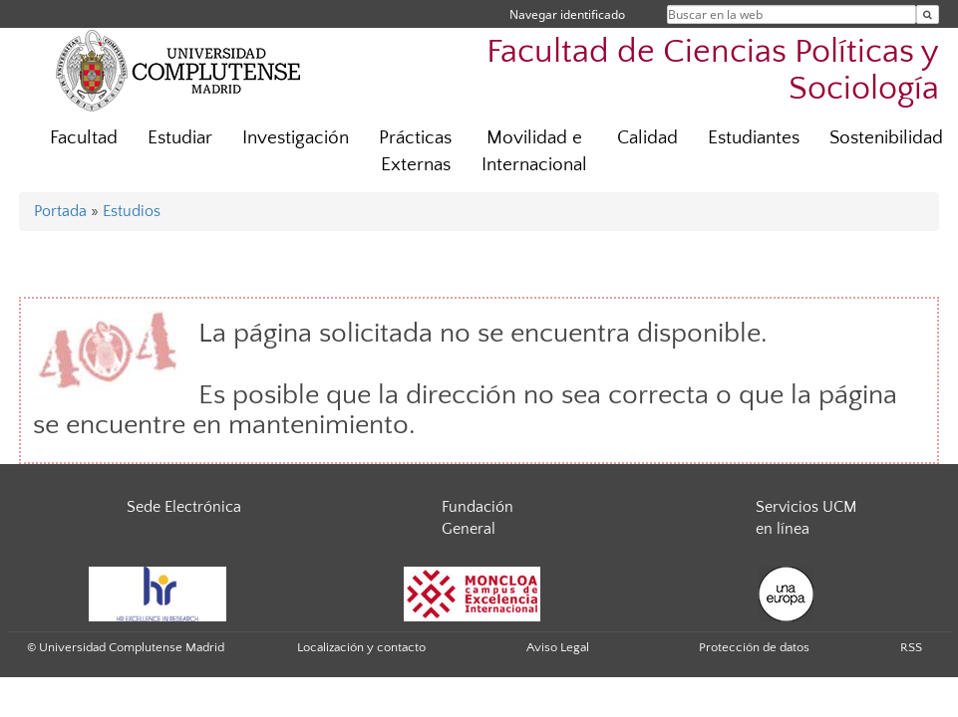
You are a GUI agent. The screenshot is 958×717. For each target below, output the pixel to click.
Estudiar (180, 137)
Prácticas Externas (415, 151)
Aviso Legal (557, 647)
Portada (60, 211)
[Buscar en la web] (927, 14)
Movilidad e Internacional (534, 151)
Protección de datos (754, 647)
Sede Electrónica (184, 507)
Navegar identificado (567, 14)
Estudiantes (753, 137)
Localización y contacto (361, 647)
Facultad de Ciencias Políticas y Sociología (712, 71)
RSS (911, 647)
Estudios (131, 211)
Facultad (84, 137)
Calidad (647, 137)
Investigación (295, 137)
